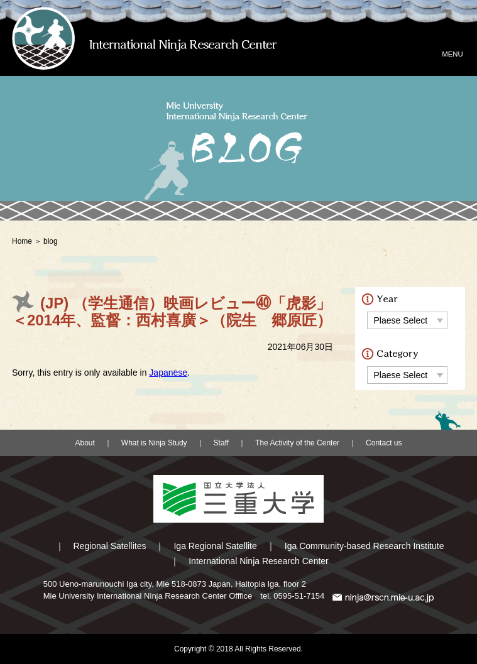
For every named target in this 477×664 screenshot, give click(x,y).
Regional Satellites (110, 546)
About (85, 443)
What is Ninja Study (154, 443)
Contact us (384, 443)
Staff (221, 443)
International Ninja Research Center (259, 561)
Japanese (168, 372)
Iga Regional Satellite (214, 546)
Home (22, 241)
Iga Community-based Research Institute (364, 546)
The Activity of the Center (297, 443)
